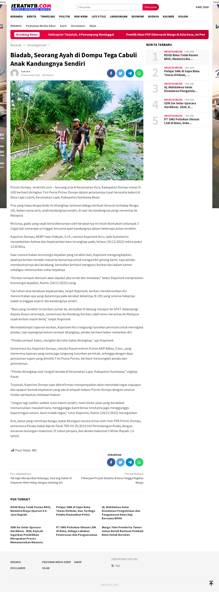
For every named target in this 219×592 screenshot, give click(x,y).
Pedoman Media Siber (56, 562)
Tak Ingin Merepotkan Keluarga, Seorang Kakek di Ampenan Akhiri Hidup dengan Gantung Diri (42, 478)
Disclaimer (17, 568)
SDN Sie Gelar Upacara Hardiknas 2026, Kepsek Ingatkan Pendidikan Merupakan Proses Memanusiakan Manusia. (26, 534)
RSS (115, 566)
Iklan (45, 568)
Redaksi (15, 562)
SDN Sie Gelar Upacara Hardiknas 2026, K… (180, 105)
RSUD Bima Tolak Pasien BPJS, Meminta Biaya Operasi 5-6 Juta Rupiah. (30, 510)
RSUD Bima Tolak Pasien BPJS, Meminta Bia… (181, 57)
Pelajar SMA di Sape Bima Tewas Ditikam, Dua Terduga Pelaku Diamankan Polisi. (75, 510)
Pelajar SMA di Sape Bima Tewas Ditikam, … (181, 73)
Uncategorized (173, 51)
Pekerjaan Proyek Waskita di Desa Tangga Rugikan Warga (111, 478)
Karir (77, 562)
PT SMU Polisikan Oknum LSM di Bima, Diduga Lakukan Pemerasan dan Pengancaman (76, 531)
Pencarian (151, 7)
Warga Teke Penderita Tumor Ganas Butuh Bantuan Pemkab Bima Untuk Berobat (122, 531)
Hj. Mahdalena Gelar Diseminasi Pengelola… (181, 89)
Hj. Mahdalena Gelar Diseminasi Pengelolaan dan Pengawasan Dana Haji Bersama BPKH (121, 512)
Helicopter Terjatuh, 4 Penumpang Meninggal (90, 34)
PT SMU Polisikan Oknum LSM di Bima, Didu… (181, 121)
